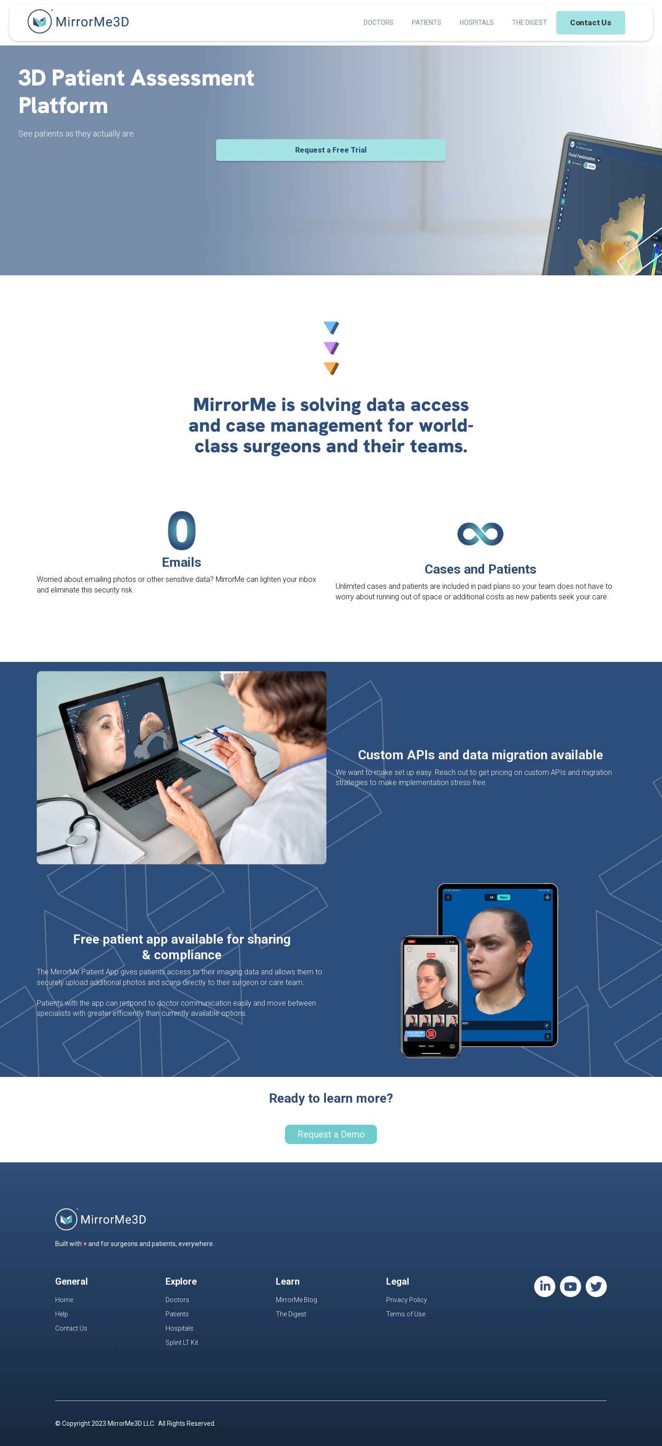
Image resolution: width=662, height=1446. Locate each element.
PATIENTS (426, 22)
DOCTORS (379, 22)
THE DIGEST (529, 22)
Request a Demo (331, 1134)
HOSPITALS (477, 22)
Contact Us (590, 22)
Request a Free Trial (331, 150)
